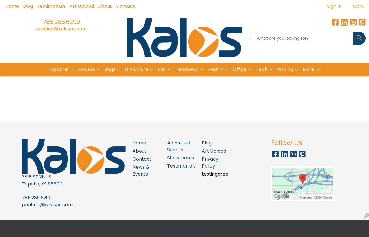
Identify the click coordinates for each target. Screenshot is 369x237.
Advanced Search (178, 146)
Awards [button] (86, 69)
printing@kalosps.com (61, 28)
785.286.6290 (61, 22)
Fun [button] (162, 69)
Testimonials (51, 6)
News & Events (141, 170)
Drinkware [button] (136, 69)
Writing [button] (285, 69)
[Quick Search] (301, 38)
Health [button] (215, 69)
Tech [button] (262, 69)
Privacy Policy (210, 162)
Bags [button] (109, 69)
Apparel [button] (59, 69)
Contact (125, 6)
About (105, 6)
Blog (28, 6)
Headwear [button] (187, 69)
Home (12, 6)
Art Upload (81, 6)
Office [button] (239, 69)
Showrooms (180, 158)
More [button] (309, 69)
